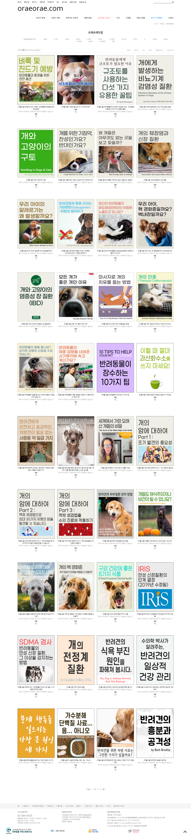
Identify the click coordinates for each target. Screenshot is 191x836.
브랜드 (171, 17)
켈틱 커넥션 (99, 806)
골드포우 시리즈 (119, 806)
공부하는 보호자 (72, 17)
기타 (113, 41)
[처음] (88, 789)
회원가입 (26, 2)
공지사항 (64, 2)
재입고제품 (141, 17)
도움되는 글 (82, 2)
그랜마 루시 (88, 806)
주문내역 (42, 2)
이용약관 (50, 806)
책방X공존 (88, 17)
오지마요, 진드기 (104, 17)
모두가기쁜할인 (157, 17)
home (156, 24)
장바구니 (34, 2)
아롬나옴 (59, 806)
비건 (118, 17)
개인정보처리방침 (37, 806)
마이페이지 (50, 2)
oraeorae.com (40, 8)
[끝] (103, 789)
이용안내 (25, 806)
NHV (108, 806)
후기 (58, 2)
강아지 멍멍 (40, 17)
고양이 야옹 (55, 17)
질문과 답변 (73, 2)
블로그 (79, 806)
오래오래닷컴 (170, 24)
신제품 (128, 17)
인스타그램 (69, 806)
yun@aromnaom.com (133, 823)
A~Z (100, 41)
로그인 (19, 2)
